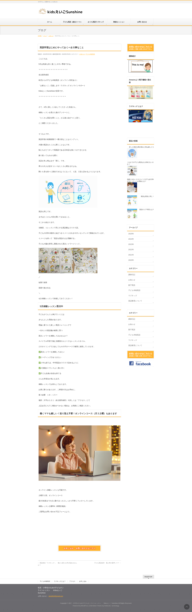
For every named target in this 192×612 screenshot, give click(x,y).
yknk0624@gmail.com (55, 596)
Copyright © (64, 603)
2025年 (131, 234)
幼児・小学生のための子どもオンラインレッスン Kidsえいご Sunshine (93, 603)
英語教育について (135, 301)
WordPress (85, 606)
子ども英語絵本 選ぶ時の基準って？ (107, 563)
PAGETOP (148, 577)
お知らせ (82, 54)
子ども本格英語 (90, 54)
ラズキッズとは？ (60, 581)
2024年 (131, 239)
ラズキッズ (132, 296)
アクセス (72, 581)
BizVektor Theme (96, 606)
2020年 (131, 260)
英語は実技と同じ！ (147, 196)
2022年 (131, 250)
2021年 (131, 255)
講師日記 (131, 275)
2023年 (131, 244)
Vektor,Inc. (107, 606)
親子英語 (131, 285)
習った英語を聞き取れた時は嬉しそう (141, 147)
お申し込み (82, 581)
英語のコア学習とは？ (146, 209)
